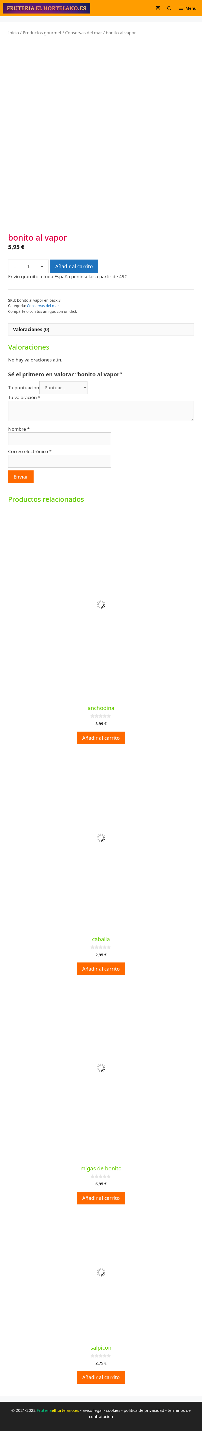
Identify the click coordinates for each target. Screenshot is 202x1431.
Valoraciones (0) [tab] (31, 329)
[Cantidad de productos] (28, 266)
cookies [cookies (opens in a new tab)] (113, 1410)
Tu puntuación (23, 387)
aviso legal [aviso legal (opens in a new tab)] (93, 1410)
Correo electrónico (30, 451)
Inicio (13, 33)
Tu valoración (24, 397)
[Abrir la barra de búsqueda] (169, 8)
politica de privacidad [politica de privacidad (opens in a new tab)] (144, 1410)
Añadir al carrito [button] (101, 738)
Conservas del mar (83, 33)
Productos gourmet (42, 33)
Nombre (19, 429)
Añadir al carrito (74, 266)
